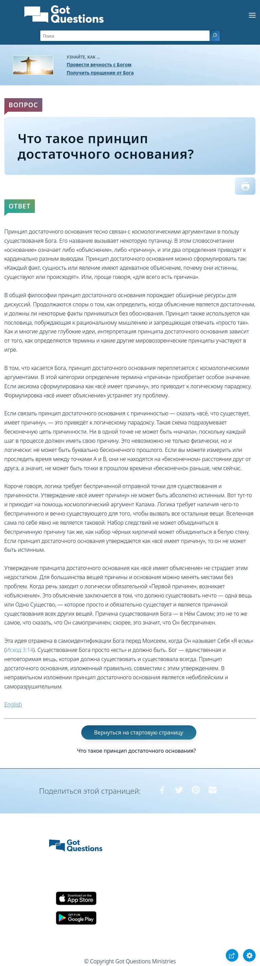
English (13, 704)
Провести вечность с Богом (99, 64)
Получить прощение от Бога (100, 72)
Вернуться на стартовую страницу (138, 732)
